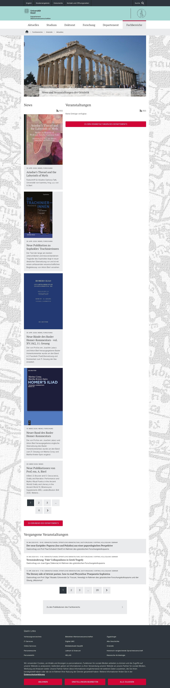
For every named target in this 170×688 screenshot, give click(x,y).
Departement (111, 25)
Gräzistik (49, 32)
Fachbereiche (134, 25)
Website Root (26, 31)
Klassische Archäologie (116, 655)
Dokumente (58, 3)
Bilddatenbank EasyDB (74, 646)
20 (97, 590)
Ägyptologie (111, 637)
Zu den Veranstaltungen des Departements (105, 124)
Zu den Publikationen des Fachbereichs (85, 607)
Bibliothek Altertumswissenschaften (79, 637)
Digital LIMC (69, 641)
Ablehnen (43, 682)
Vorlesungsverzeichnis (32, 637)
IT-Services (28, 641)
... (55, 502)
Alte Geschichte (113, 641)
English (29, 3)
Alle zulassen (127, 682)
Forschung (89, 25)
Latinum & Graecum (73, 651)
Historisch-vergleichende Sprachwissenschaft (125, 651)
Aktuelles (33, 25)
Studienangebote (42, 3)
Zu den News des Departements (43, 523)
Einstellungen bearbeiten (85, 682)
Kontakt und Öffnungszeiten (78, 3)
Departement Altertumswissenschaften (40, 17)
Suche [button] (139, 3)
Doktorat (69, 25)
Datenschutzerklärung (34, 674)
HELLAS (68, 655)
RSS (59, 110)
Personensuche (30, 651)
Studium (52, 25)
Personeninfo (29, 655)
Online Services (30, 646)
